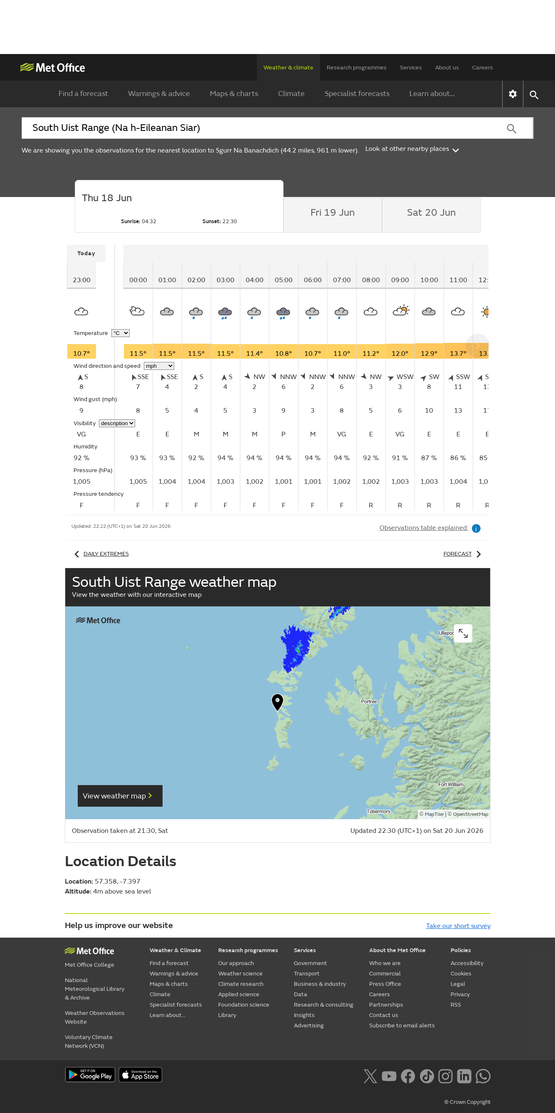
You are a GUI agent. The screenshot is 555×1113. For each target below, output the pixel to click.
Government (310, 963)
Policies (461, 950)
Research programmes (357, 67)
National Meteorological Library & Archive (94, 989)
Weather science (240, 973)
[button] (277, 704)
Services (411, 67)
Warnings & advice (159, 93)
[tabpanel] (91, 378)
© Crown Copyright (467, 1102)
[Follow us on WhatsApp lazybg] (483, 1075)
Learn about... (432, 93)
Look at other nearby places (413, 149)
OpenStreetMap (470, 814)
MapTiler (434, 814)
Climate (291, 93)
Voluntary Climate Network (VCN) (89, 1041)
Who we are (385, 963)
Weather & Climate (175, 950)
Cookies (461, 973)
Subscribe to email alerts (402, 1025)
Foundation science (243, 1004)
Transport (307, 973)
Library (227, 1015)
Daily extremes (100, 553)
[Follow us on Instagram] (445, 1075)
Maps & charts (234, 93)
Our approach (236, 963)
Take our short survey (458, 926)
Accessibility (467, 963)
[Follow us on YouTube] (389, 1075)
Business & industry (320, 983)
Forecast (464, 553)
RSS (456, 1004)
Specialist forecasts (357, 93)
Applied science (238, 994)
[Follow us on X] (370, 1075)
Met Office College (89, 964)
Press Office (385, 983)
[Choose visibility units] (117, 423)
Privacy (460, 994)
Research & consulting (323, 1004)
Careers (482, 67)
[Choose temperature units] (120, 333)
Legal (458, 983)
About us (447, 67)
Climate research (241, 983)
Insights (304, 1015)
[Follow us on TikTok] (426, 1075)
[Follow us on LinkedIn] (464, 1075)
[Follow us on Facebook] (408, 1075)
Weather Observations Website (95, 1017)
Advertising (309, 1025)
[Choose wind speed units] (159, 366)
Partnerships (386, 1004)
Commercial (385, 973)
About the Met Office (397, 950)
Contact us (383, 1015)
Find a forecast (83, 93)
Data (300, 994)
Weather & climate (288, 67)
